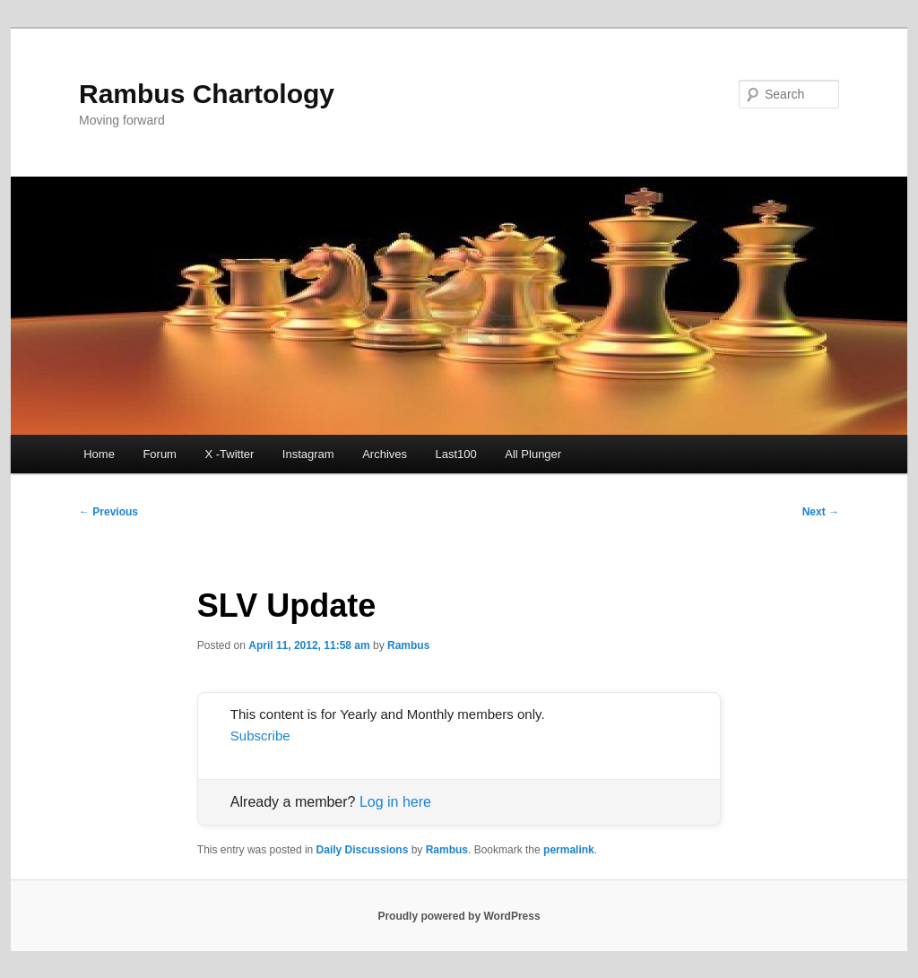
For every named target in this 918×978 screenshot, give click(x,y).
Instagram (308, 454)
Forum (160, 454)
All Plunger (533, 454)
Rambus (408, 645)
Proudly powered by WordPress (458, 916)
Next (820, 512)
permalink (568, 850)
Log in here (395, 801)
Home (99, 454)
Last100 (456, 454)
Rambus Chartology (206, 93)
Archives (384, 454)
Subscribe (260, 735)
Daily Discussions (362, 850)
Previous (108, 512)
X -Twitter (229, 454)
